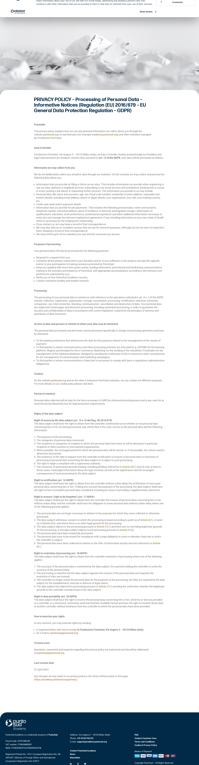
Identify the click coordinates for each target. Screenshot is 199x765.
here (90, 383)
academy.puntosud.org (105, 134)
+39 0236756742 (85, 738)
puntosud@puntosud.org (64, 633)
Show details (146, 24)
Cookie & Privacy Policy (146, 745)
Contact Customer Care (145, 738)
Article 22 (127, 466)
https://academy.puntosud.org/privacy (55, 679)
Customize (171, 15)
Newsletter (75, 757)
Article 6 (145, 520)
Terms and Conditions (145, 741)
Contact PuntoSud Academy (83, 750)
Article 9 (47, 523)
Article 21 (102, 526)
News (72, 754)
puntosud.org (50, 134)
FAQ (136, 735)
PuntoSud (53, 735)
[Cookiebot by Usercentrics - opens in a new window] (18, 24)
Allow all (176, 7)
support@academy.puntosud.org (92, 741)
